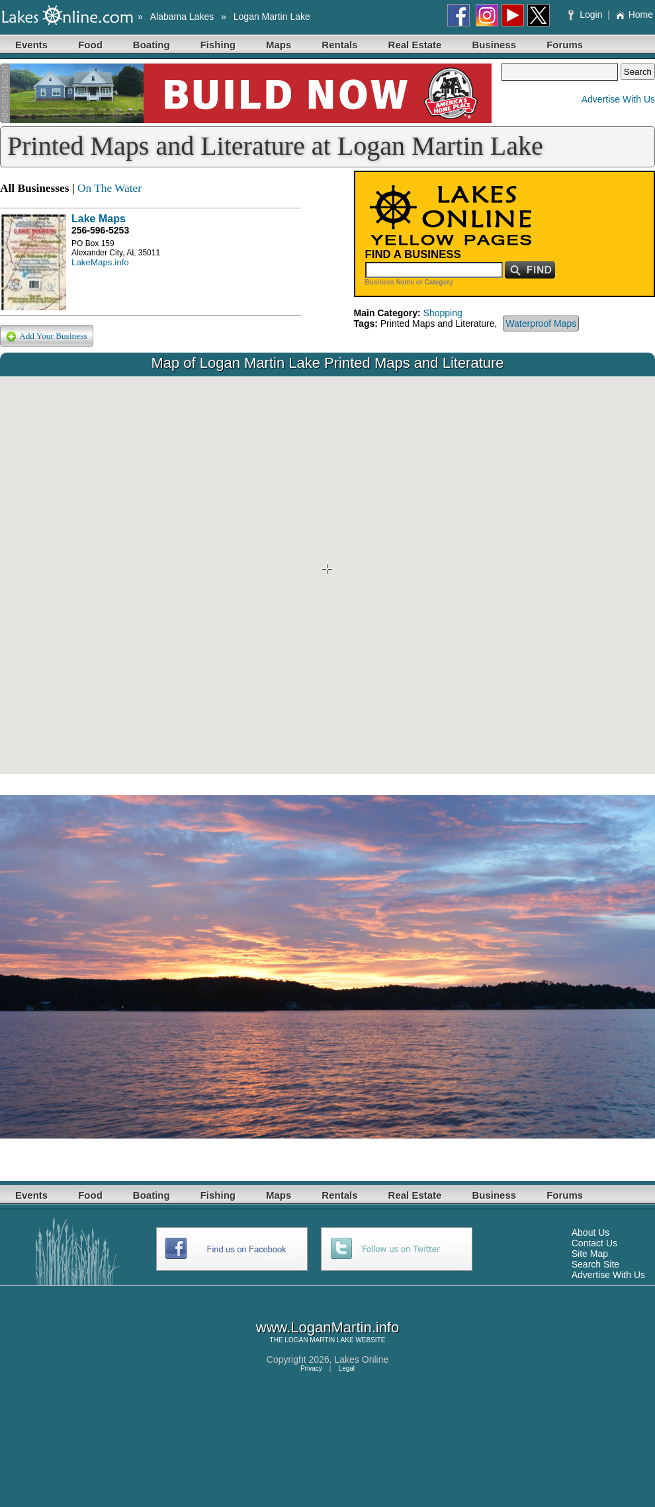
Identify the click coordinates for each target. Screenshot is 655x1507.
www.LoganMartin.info (327, 1327)
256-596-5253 (100, 230)
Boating (151, 44)
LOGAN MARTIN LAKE (318, 1340)
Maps (278, 44)
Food (90, 44)
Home (634, 14)
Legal (347, 1368)
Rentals (339, 44)
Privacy (311, 1368)
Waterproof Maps (540, 323)
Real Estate (415, 44)
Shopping (442, 313)
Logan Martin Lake (272, 16)
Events (31, 44)
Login (586, 14)
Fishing (218, 44)
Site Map (590, 1253)
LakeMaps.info (100, 262)
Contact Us (594, 1243)
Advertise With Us (618, 99)
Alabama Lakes (182, 16)
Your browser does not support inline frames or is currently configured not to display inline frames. (327, 575)
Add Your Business (46, 336)
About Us (591, 1232)
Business (494, 44)
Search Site (595, 1264)
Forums (564, 44)
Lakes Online (362, 1359)
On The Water (109, 188)
